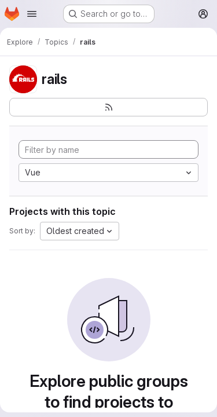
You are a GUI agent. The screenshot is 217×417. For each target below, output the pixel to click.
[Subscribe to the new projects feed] (108, 107)
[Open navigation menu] (32, 14)
